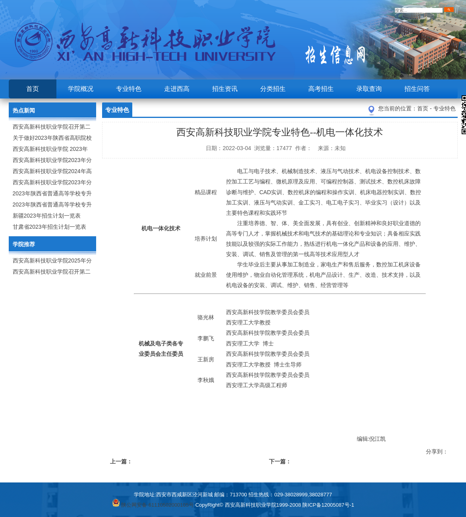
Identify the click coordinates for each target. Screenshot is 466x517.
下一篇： (280, 461)
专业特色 (128, 88)
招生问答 (417, 88)
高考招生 (321, 88)
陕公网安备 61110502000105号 (153, 505)
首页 (32, 88)
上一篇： (121, 461)
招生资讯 (225, 88)
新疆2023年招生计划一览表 (47, 215)
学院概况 (80, 88)
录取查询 (369, 88)
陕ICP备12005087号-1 (328, 505)
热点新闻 (24, 110)
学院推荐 (24, 244)
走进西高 (176, 88)
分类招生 (273, 88)
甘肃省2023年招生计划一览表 (49, 227)
